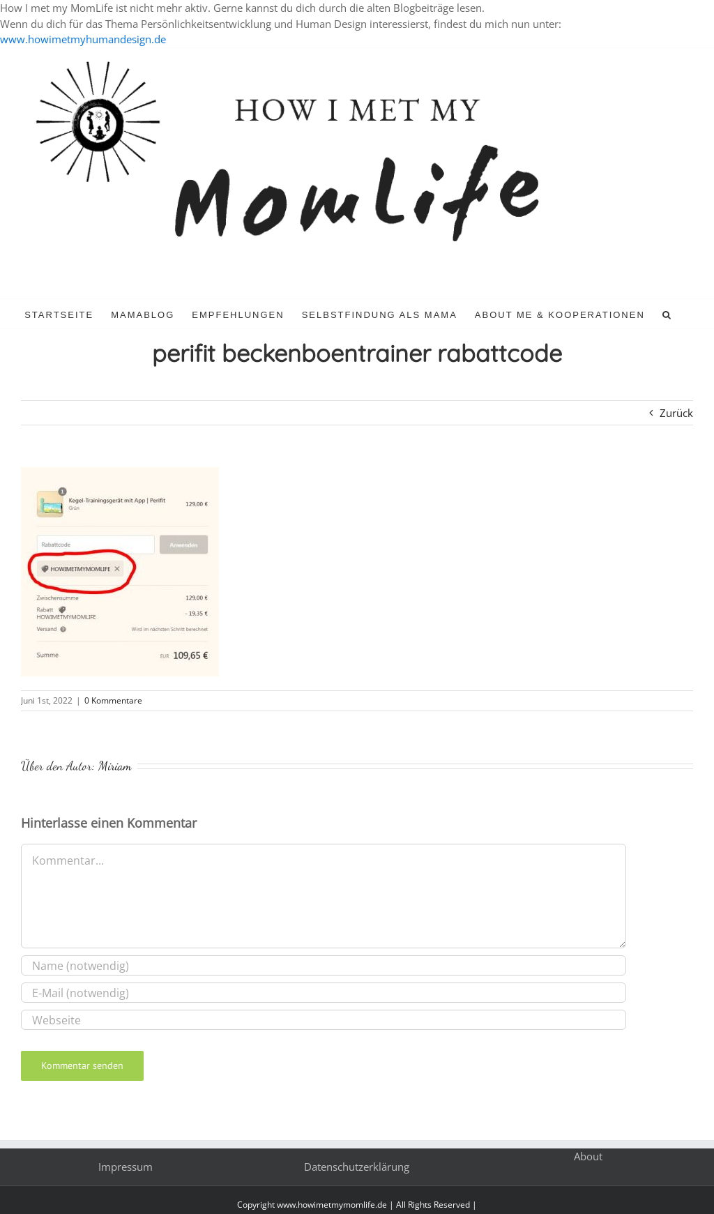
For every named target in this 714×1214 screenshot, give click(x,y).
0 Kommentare (113, 700)
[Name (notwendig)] (323, 965)
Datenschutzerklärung (356, 1167)
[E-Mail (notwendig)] (323, 992)
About (588, 1156)
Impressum (125, 1167)
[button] (667, 313)
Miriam (115, 765)
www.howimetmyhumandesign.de (83, 39)
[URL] (323, 1020)
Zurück (676, 413)
